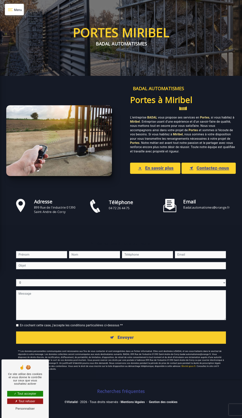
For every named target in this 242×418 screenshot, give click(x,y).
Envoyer (125, 339)
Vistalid (72, 410)
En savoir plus (153, 171)
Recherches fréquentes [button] (121, 399)
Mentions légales (133, 410)
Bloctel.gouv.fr (188, 368)
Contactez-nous (206, 171)
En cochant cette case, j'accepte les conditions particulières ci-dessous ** (71, 327)
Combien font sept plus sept (36, 276)
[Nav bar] (14, 9)
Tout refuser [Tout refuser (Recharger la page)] (25, 401)
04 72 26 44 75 (119, 220)
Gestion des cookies (163, 410)
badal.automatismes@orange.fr (206, 209)
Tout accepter (25, 393)
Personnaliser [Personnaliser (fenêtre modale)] (25, 408)
